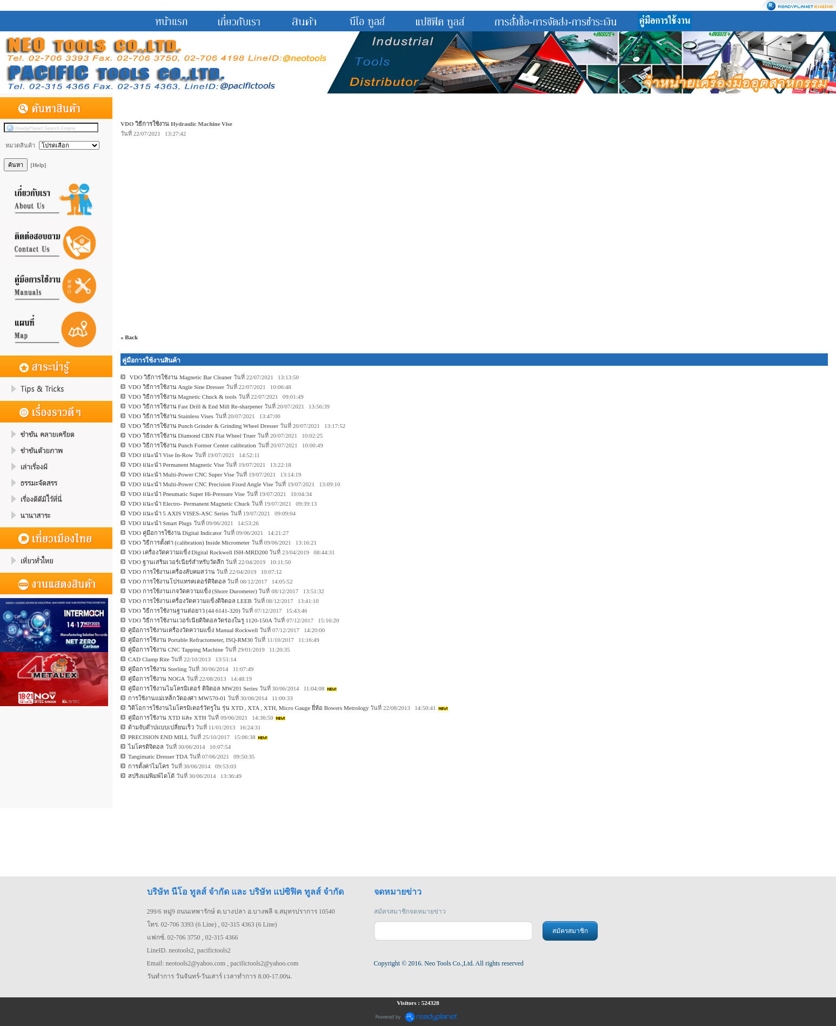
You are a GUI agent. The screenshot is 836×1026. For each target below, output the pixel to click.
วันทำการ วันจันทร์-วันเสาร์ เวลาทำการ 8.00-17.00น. (219, 976)
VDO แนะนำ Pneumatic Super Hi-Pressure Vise (186, 494)
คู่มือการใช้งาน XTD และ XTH (167, 717)
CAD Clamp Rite (148, 659)
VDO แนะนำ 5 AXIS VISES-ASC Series (178, 513)
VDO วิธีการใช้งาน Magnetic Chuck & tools (182, 396)
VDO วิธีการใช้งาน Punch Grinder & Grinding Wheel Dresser (203, 426)
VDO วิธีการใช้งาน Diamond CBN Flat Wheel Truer (192, 435)
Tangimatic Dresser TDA (158, 756)
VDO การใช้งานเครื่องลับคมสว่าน (171, 571)
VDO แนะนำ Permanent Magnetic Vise (176, 464)
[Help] (38, 165)
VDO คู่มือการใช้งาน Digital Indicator (175, 532)
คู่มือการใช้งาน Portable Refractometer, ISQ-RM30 (190, 639)
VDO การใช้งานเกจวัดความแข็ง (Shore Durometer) (192, 591)
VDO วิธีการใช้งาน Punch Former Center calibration (192, 445)
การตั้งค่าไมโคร (148, 766)
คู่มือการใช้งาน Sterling (157, 669)
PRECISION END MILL (158, 737)
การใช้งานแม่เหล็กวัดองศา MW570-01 (177, 698)
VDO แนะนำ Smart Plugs (160, 523)
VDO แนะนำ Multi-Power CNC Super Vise (181, 474)
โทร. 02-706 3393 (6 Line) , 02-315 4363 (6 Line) (212, 924)
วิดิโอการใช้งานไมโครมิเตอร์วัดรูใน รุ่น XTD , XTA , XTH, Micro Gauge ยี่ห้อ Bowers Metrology (249, 708)
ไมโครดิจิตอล (146, 746)
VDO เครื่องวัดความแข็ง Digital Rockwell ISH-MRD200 (198, 552)
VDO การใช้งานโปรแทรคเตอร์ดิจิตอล (177, 581)
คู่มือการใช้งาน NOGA (156, 678)
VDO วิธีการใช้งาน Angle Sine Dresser (176, 387)
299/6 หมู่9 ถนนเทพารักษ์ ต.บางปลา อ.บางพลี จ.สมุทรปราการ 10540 (241, 911)
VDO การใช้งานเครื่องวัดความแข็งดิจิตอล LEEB (190, 601)
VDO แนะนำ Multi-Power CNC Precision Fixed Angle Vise (200, 484)
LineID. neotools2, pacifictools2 (189, 950)
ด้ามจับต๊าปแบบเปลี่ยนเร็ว (161, 727)
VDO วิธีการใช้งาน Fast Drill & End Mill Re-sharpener (195, 406)
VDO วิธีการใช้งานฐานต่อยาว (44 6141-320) (184, 610)
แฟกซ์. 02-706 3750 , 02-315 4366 (192, 937)
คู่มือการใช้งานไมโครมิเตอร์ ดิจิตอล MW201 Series (193, 688)
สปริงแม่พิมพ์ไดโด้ (151, 776)
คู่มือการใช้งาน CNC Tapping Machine (175, 649)
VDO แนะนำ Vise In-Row (160, 455)
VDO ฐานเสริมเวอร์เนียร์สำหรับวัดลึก (176, 562)
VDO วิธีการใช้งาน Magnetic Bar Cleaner (180, 377)
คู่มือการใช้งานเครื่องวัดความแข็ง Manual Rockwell (193, 630)
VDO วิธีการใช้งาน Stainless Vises (170, 416)
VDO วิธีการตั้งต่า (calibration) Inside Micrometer (189, 542)
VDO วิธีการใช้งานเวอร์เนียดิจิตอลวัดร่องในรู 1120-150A (200, 620)
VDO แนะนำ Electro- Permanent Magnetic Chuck (189, 503)
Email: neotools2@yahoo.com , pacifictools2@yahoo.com (223, 963)
